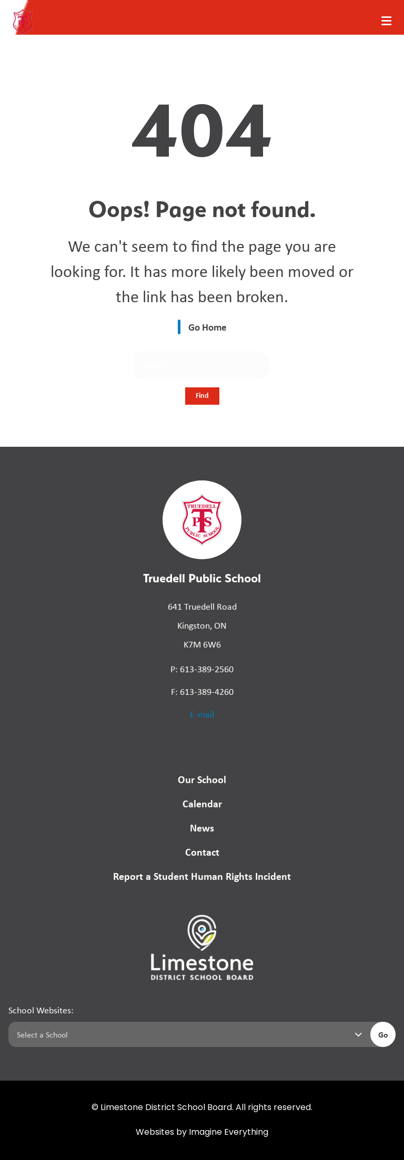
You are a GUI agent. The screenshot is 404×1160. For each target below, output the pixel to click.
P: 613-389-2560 (202, 668)
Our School (202, 779)
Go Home (207, 327)
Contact (202, 852)
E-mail (202, 713)
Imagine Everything (228, 1132)
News (202, 827)
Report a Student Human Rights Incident (202, 876)
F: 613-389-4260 (202, 691)
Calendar (202, 803)
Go (383, 1034)
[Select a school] (187, 1034)
